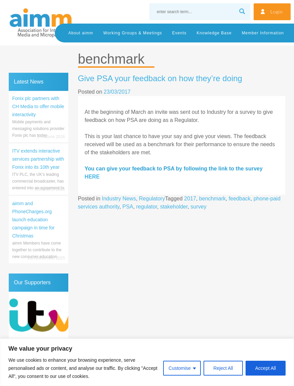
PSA (127, 207)
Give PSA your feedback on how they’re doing (160, 78)
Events (179, 33)
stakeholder (174, 207)
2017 (190, 198)
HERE (92, 177)
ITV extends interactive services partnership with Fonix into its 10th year (38, 159)
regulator (146, 207)
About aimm (80, 33)
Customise (180, 368)
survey (199, 207)
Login (276, 11)
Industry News (119, 198)
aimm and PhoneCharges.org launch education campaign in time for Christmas (33, 219)
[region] (147, 362)
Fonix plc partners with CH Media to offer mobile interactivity (38, 106)
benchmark (212, 198)
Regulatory (152, 198)
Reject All (223, 368)
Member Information (263, 33)
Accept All (265, 368)
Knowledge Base (214, 33)
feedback (240, 198)
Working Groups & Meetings (132, 33)
